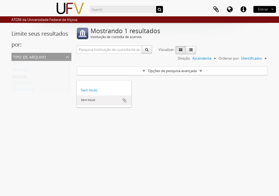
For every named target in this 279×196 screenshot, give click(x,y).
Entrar (263, 9)
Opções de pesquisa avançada (172, 70)
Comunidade (23, 83)
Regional (19, 77)
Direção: (184, 58)
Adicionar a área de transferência (124, 100)
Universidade (23, 90)
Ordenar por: (229, 58)
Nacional (20, 70)
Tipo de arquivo (29, 56)
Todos (18, 64)
